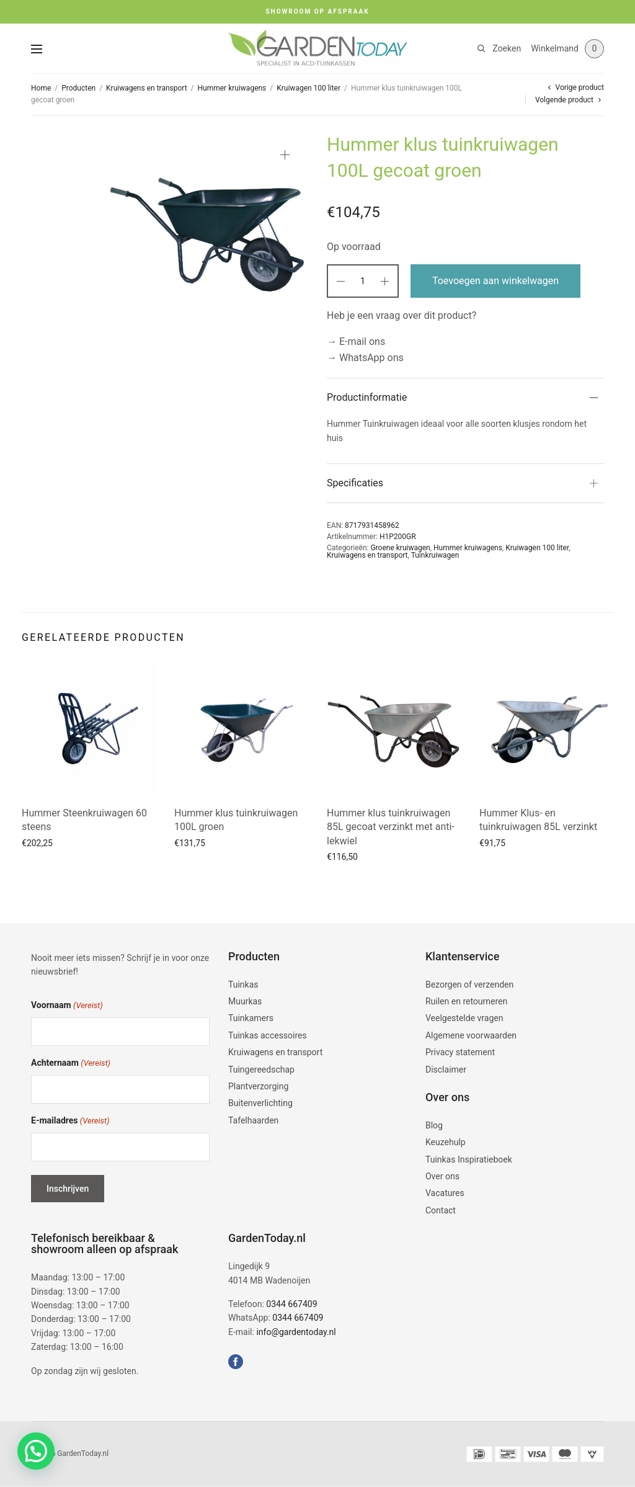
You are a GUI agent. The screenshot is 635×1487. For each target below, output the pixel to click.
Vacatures (444, 1193)
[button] (36, 1451)
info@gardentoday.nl (295, 1332)
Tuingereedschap (261, 1069)
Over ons (442, 1176)
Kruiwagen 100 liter (308, 88)
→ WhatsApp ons (365, 358)
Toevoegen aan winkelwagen (495, 281)
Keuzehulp (445, 1142)
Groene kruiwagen (400, 547)
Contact (440, 1210)
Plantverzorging (258, 1086)
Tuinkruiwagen (435, 555)
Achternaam (70, 1063)
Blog (434, 1125)
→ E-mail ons (356, 341)
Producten (78, 88)
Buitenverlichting (260, 1103)
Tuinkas (243, 984)
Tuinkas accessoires (267, 1035)
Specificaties (355, 483)
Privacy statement (460, 1052)
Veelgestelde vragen (464, 1018)
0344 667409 (291, 1304)
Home (41, 88)
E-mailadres (70, 1121)
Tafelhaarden (253, 1120)
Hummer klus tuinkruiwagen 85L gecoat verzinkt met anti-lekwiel (391, 827)
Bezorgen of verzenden (469, 984)
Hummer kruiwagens (232, 88)
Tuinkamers (250, 1018)
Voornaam (67, 1005)
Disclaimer (445, 1069)
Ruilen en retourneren (466, 1001)
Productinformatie (367, 397)
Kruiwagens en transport (146, 88)
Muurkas (245, 1001)
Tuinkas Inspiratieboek (468, 1159)
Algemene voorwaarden (471, 1035)
